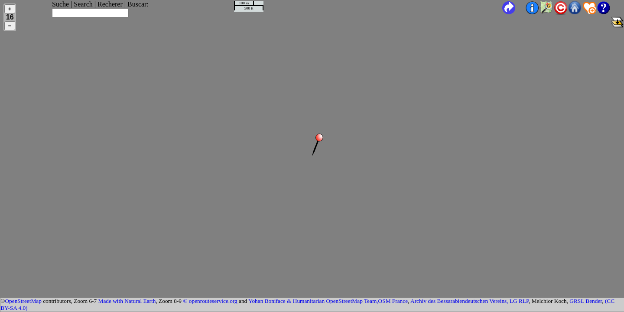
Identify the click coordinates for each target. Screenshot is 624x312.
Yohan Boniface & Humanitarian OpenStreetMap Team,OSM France (328, 301)
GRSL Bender (585, 301)
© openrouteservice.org (210, 301)
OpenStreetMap (23, 301)
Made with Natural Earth (127, 301)
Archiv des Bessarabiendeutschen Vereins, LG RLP (469, 301)
